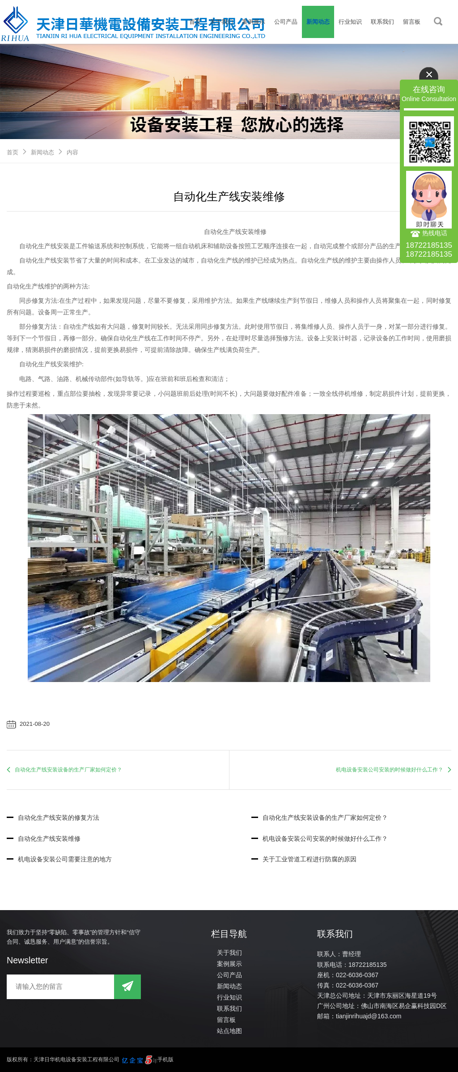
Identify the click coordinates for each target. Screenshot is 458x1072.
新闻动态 (318, 21)
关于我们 (221, 21)
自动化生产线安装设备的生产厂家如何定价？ (68, 770)
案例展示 (253, 21)
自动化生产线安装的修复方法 (53, 817)
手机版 (165, 1059)
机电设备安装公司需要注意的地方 (59, 859)
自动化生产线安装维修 (44, 838)
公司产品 (285, 21)
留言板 (411, 21)
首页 (195, 21)
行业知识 (350, 21)
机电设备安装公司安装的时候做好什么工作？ (389, 770)
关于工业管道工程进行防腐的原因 (303, 859)
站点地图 (229, 1030)
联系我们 (382, 21)
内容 (72, 152)
